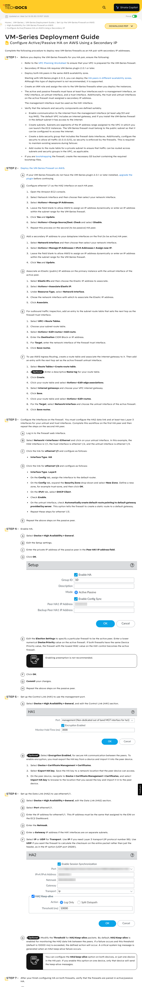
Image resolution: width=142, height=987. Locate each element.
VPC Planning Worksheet (52, 63)
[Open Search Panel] (105, 7)
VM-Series (18, 22)
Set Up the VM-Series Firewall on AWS (75, 22)
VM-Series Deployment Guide (40, 22)
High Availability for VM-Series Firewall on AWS (30, 25)
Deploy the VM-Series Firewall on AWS (42, 168)
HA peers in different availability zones (109, 78)
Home (8, 22)
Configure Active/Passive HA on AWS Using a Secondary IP (36, 28)
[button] (140, 789)
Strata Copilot (127, 7)
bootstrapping (43, 156)
